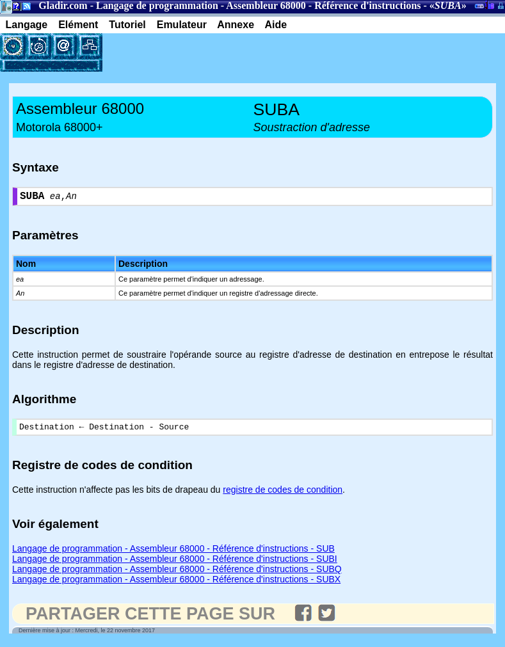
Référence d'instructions (367, 5)
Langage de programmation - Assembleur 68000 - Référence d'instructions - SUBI (174, 563)
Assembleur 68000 (266, 5)
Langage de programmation (157, 5)
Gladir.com (62, 5)
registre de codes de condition (282, 494)
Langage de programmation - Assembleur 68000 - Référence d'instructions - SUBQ (177, 573)
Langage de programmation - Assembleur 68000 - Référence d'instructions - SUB (173, 553)
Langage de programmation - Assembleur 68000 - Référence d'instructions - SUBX (176, 584)
